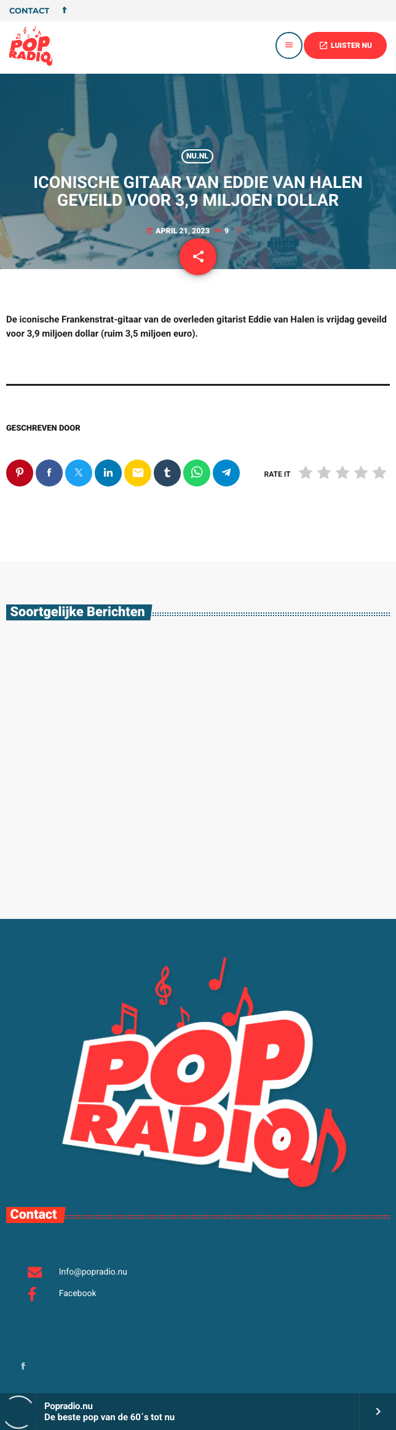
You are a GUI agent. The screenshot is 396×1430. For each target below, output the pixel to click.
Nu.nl (197, 156)
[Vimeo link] (30, 45)
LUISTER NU (345, 45)
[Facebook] (64, 11)
